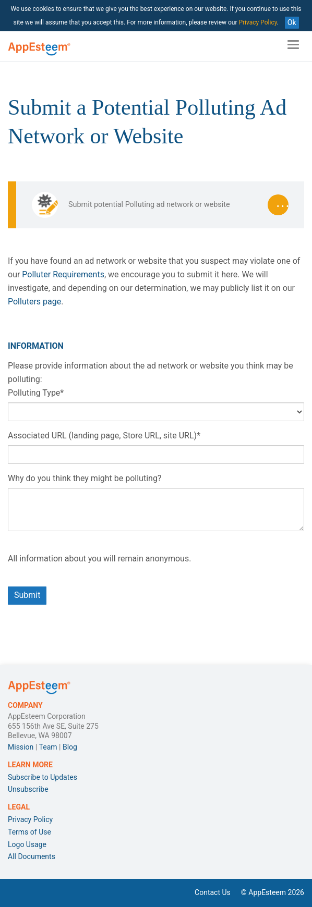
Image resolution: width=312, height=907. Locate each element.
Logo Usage (27, 844)
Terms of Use (29, 832)
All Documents (31, 856)
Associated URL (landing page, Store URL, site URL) (104, 435)
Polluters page (34, 302)
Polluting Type (36, 393)
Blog (70, 747)
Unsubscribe (28, 789)
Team (48, 747)
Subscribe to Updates (42, 777)
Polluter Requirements (62, 274)
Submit (27, 595)
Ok (291, 22)
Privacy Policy (257, 22)
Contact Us (213, 892)
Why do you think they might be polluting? (84, 478)
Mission (20, 747)
